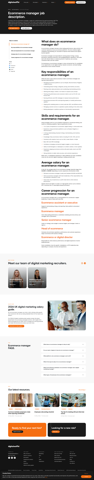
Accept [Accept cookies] (86, 476)
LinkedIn (11, 67)
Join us (71, 457)
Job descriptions (58, 461)
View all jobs (57, 455)
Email (11, 69)
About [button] (53, 2)
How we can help (58, 453)
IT (39, 457)
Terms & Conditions (26, 470)
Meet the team (73, 455)
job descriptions (15, 9)
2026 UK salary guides (29, 465)
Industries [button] (45, 2)
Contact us (72, 461)
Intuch (25, 461)
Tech (40, 455)
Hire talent (36, 2)
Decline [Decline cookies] (86, 473)
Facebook (12, 65)
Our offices (72, 463)
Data (40, 459)
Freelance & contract (28, 459)
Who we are (72, 453)
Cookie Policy (41, 470)
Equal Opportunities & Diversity (50, 470)
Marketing (41, 453)
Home (9, 9)
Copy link (12, 71)
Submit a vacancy (28, 455)
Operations (41, 461)
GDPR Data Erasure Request (71, 470)
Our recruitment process (59, 459)
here (46, 477)
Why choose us (27, 453)
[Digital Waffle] (14, 2)
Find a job (27, 2)
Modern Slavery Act (61, 470)
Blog (71, 459)
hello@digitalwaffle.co (13, 453)
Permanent (26, 457)
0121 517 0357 (11, 455)
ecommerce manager (24, 9)
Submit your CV (57, 457)
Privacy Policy (34, 470)
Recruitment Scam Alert (82, 470)
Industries (26, 463)
